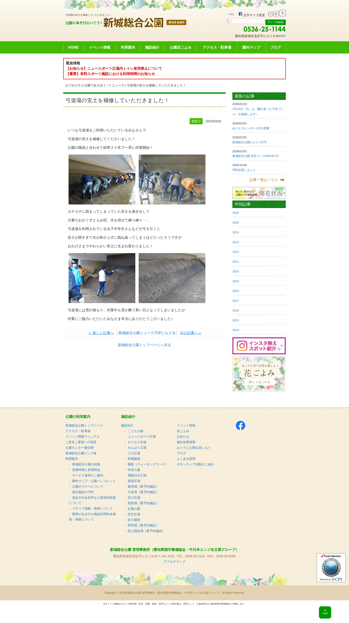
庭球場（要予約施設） (143, 486)
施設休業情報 (186, 442)
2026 (235, 212)
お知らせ (183, 436)
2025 (235, 222)
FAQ (231, 14)
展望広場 (134, 481)
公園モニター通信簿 (79, 447)
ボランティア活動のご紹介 (195, 464)
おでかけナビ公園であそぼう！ (87, 85)
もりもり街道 (137, 442)
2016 (235, 310)
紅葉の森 (134, 508)
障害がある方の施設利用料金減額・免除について (92, 516)
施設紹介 (152, 47)
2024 (235, 232)
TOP (325, 613)
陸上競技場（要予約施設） (146, 531)
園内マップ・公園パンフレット (94, 481)
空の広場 (134, 497)
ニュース (118, 85)
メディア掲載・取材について (92, 508)
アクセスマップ (174, 561)
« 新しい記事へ (101, 333)
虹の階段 (134, 520)
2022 (235, 252)
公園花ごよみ (180, 47)
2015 (235, 320)
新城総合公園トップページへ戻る (144, 345)
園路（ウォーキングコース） (148, 464)
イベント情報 (99, 47)
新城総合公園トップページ (84, 425)
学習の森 (134, 470)
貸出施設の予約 (83, 492)
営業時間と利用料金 (86, 470)
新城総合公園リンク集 (81, 453)
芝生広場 (134, 514)
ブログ (275, 47)
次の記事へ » (190, 333)
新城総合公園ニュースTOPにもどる (147, 333)
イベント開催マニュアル (82, 436)
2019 (235, 281)
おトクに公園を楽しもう (194, 447)
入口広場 (134, 453)
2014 (235, 330)
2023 (235, 242)
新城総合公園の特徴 (86, 464)
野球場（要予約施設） (143, 525)
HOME (73, 47)
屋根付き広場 (137, 475)
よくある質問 (186, 458)
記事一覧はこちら (264, 180)
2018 (235, 291)
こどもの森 (135, 431)
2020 (235, 271)
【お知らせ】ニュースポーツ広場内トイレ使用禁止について (114, 68)
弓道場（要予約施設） (143, 492)
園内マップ (251, 47)
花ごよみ (183, 431)
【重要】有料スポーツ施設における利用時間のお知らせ (110, 74)
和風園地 (134, 458)
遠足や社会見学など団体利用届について (92, 500)
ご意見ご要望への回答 (81, 442)
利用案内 (128, 47)
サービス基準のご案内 (87, 475)
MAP (282, 36)
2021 (235, 261)
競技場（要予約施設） (143, 503)
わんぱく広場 (137, 447)
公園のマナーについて (87, 486)
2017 (235, 300)
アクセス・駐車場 (217, 47)
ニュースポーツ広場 (142, 436)
